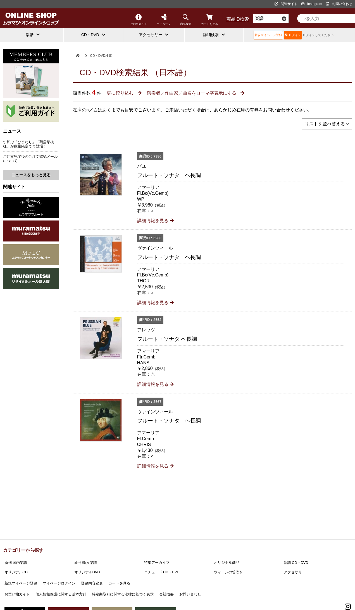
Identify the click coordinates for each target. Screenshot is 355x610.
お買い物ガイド (17, 594)
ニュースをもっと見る (31, 175)
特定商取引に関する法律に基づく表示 (123, 594)
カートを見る (209, 19)
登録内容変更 (92, 583)
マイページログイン (59, 583)
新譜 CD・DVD (296, 562)
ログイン (293, 35)
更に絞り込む (124, 93)
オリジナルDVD (87, 572)
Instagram (311, 4)
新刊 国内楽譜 (15, 562)
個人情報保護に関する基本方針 (60, 594)
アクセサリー (295, 572)
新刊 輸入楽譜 (85, 562)
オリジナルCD (16, 572)
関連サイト (286, 4)
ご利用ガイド (138, 19)
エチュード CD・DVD (162, 572)
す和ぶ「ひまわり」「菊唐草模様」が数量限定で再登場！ (28, 144)
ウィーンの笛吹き (228, 572)
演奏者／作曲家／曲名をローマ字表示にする (195, 93)
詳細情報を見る (155, 220)
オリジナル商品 (226, 562)
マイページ (164, 19)
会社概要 (166, 594)
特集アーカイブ (157, 562)
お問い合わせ (339, 4)
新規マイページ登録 (268, 35)
